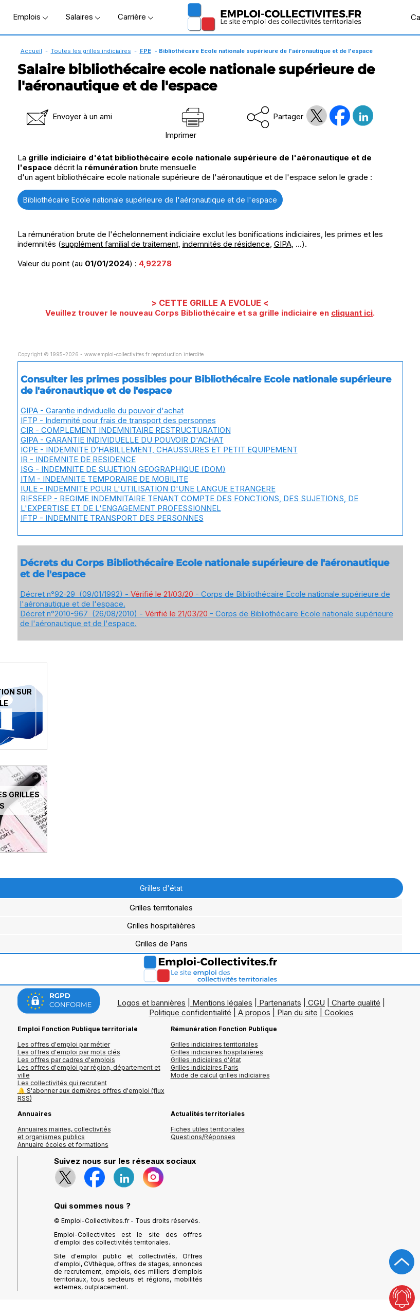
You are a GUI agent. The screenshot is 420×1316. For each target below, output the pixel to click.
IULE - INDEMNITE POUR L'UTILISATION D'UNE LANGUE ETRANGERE (148, 489)
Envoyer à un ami (68, 116)
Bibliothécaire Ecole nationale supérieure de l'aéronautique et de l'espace (150, 199)
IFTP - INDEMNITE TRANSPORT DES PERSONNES (112, 518)
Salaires (82, 17)
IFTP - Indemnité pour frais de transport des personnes (118, 420)
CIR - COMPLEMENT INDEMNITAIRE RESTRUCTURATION (126, 430)
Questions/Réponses (203, 1137)
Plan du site (297, 1012)
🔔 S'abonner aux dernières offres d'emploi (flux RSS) (91, 1094)
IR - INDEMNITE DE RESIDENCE (78, 459)
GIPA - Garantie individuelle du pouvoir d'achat (102, 410)
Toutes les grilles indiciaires (91, 50)
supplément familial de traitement (119, 244)
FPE (145, 50)
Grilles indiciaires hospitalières (217, 1052)
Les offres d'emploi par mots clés (68, 1052)
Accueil (31, 50)
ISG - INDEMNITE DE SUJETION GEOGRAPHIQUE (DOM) (123, 469)
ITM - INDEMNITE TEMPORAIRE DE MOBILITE (104, 479)
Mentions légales (222, 1003)
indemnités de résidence (226, 244)
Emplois (30, 17)
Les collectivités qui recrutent (62, 1083)
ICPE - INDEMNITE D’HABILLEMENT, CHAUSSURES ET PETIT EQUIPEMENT (159, 449)
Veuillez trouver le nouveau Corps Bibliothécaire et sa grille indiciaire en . (210, 313)
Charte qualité (356, 1003)
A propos (254, 1012)
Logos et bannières (151, 1003)
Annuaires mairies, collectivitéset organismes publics (64, 1133)
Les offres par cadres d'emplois (66, 1060)
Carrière (135, 17)
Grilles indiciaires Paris (205, 1067)
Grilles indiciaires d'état (206, 1060)
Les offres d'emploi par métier (63, 1044)
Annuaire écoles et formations (62, 1144)
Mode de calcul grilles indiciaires (220, 1075)
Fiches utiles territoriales (208, 1129)
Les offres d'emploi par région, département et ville (88, 1071)
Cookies (339, 1012)
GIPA (282, 244)
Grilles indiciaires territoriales (214, 1044)
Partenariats (280, 1003)
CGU (316, 1003)
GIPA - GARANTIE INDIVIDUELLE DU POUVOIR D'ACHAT (122, 440)
